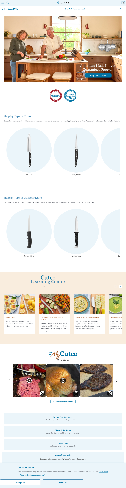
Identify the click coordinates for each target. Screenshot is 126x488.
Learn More (103, 471)
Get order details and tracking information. (63, 431)
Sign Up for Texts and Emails (75, 9)
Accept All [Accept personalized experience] (20, 482)
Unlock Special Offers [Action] (12, 9)
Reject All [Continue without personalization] (63, 482)
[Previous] (9, 380)
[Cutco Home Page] (63, 3)
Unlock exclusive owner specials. (63, 444)
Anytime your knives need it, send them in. (63, 418)
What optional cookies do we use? (31, 475)
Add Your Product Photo (63, 401)
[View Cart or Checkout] (123, 4)
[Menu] (2, 3)
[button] (30, 9)
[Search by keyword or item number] (8, 3)
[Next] (116, 380)
